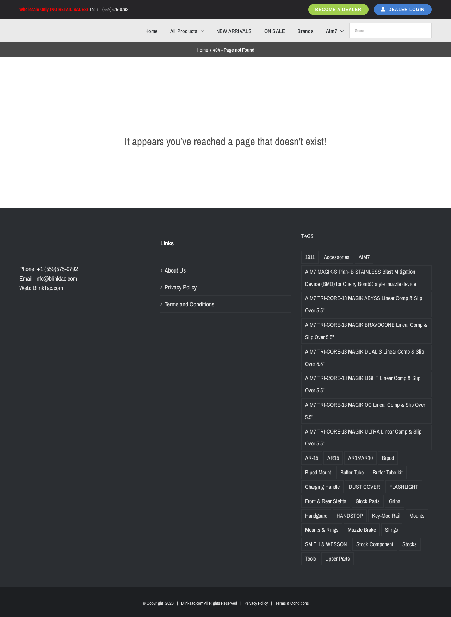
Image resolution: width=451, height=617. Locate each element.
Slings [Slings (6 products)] (391, 530)
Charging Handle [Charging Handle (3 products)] (322, 487)
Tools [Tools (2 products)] (310, 558)
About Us (175, 270)
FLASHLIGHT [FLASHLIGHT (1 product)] (403, 487)
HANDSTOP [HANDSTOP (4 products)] (349, 515)
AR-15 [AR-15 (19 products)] (311, 458)
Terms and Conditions (189, 304)
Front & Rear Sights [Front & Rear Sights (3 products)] (325, 501)
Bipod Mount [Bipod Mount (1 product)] (318, 472)
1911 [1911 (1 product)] (310, 257)
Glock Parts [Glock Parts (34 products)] (368, 501)
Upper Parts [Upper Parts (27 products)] (337, 558)
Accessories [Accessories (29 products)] (337, 257)
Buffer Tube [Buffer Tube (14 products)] (352, 472)
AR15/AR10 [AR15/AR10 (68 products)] (360, 458)
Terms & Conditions (292, 603)
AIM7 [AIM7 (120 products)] (364, 257)
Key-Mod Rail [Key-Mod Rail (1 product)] (386, 515)
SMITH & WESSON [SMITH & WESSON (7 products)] (326, 544)
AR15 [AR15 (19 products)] (333, 458)
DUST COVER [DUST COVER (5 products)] (364, 487)
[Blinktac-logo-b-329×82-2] (50, 25)
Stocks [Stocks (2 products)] (409, 544)
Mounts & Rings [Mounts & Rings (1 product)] (322, 530)
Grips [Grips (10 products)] (394, 501)
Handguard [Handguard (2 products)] (316, 515)
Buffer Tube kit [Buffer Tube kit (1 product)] (388, 472)
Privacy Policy (181, 287)
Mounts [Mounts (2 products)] (417, 515)
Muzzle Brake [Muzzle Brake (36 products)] (362, 530)
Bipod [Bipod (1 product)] (388, 458)
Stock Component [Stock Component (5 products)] (374, 544)
